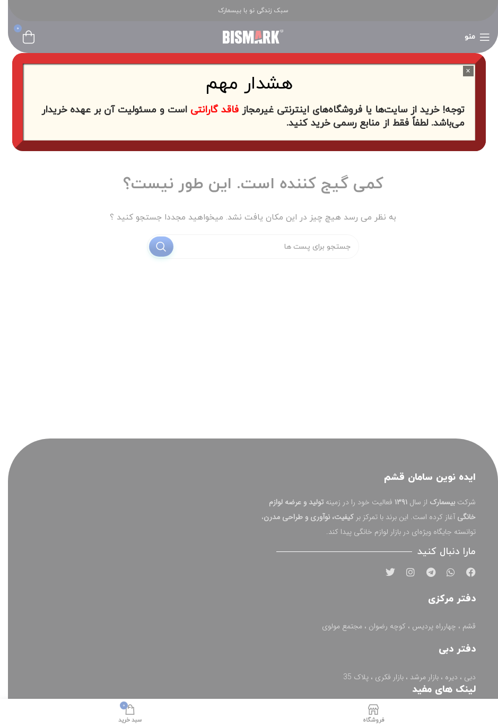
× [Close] (468, 70)
